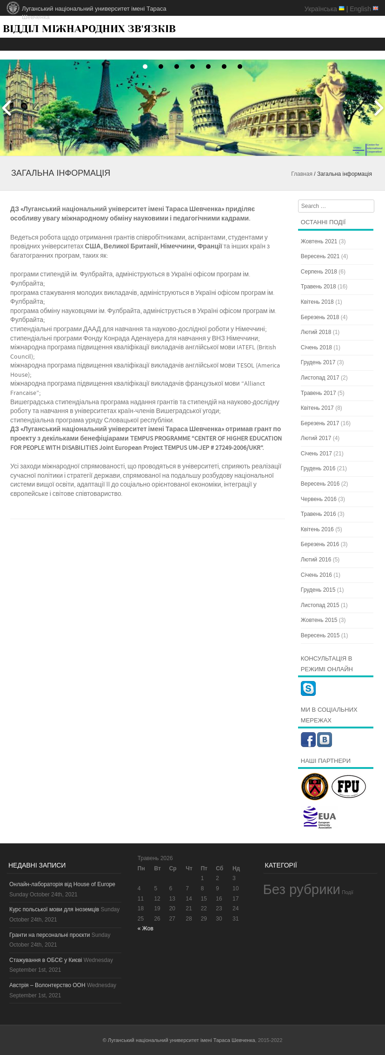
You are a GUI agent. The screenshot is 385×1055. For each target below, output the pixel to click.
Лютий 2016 (316, 559)
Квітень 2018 (317, 302)
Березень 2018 (320, 317)
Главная (301, 174)
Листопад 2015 (320, 605)
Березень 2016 (320, 544)
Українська (321, 9)
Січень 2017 (316, 453)
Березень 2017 (320, 423)
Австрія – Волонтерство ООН (47, 985)
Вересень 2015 (320, 635)
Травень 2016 (318, 514)
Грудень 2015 (318, 590)
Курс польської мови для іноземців (54, 909)
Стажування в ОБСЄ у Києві (45, 960)
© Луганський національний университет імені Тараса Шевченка (179, 1040)
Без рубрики (301, 889)
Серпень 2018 (319, 271)
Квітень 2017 (317, 408)
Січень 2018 (316, 347)
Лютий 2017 (316, 438)
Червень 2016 (319, 499)
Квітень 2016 (317, 529)
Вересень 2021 (320, 256)
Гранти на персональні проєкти (49, 935)
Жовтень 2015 (319, 620)
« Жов (145, 928)
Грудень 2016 (318, 468)
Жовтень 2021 (319, 241)
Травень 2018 (318, 286)
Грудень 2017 (318, 362)
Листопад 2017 (320, 377)
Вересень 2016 (320, 484)
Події (347, 892)
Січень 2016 (316, 575)
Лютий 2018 (316, 332)
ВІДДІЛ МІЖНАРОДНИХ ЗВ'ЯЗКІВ (89, 28)
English (360, 9)
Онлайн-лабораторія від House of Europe (62, 884)
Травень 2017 (318, 393)
